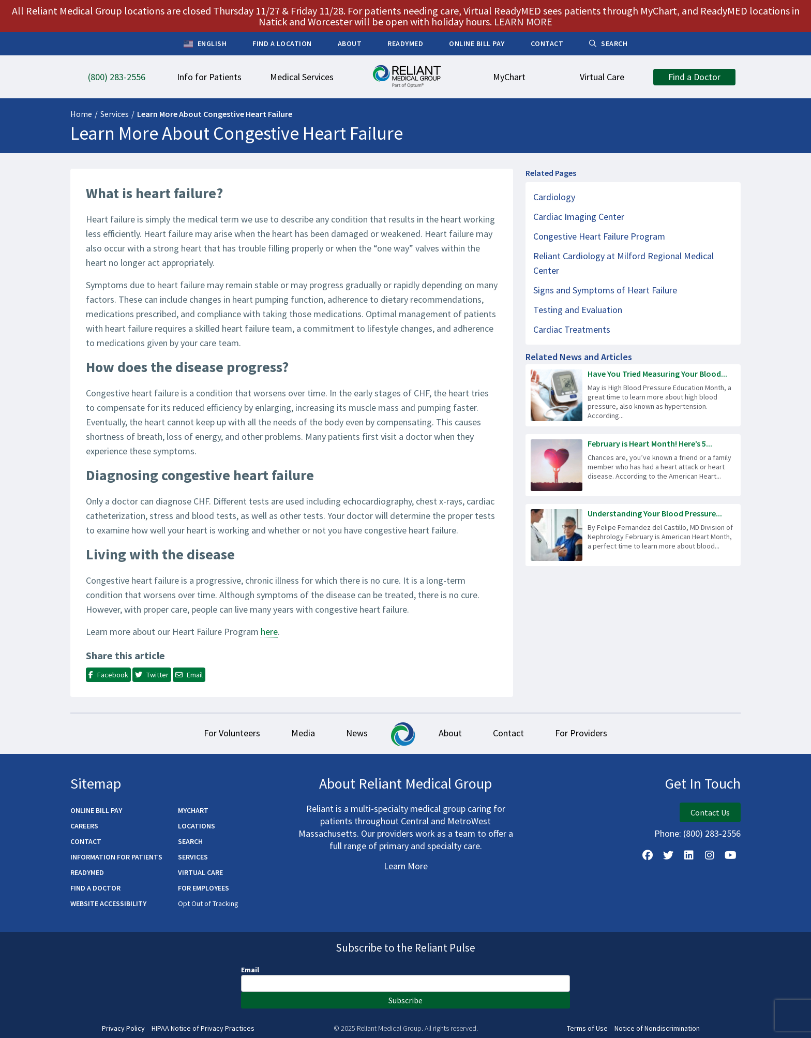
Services (114, 114)
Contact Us (710, 812)
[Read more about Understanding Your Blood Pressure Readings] (633, 535)
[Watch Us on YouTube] (730, 855)
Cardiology (554, 197)
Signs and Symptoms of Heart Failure (605, 290)
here (269, 631)
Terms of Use (587, 1028)
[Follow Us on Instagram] (709, 855)
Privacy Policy (123, 1028)
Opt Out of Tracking (208, 903)
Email (250, 969)
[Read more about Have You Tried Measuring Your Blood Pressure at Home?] (633, 395)
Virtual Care (200, 872)
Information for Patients (116, 857)
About (450, 733)
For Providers (581, 733)
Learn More (406, 866)
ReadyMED (87, 872)
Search (190, 841)
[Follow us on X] (668, 855)
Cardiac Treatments (571, 329)
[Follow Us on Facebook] (647, 855)
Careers (84, 826)
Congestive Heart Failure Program (599, 236)
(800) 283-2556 (712, 833)
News (357, 733)
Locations (196, 826)
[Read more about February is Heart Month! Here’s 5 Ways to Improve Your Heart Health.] (633, 465)
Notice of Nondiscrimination (657, 1028)
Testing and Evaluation (577, 310)
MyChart (193, 810)
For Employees (203, 888)
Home (81, 114)
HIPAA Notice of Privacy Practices (203, 1028)
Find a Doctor (95, 888)
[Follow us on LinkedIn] (689, 855)
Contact (508, 733)
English (205, 44)
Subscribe (405, 1000)
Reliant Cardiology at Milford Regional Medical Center (623, 263)
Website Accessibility (108, 903)
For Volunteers (232, 733)
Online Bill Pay (96, 810)
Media (303, 733)
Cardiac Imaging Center (578, 217)
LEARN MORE (523, 21)
